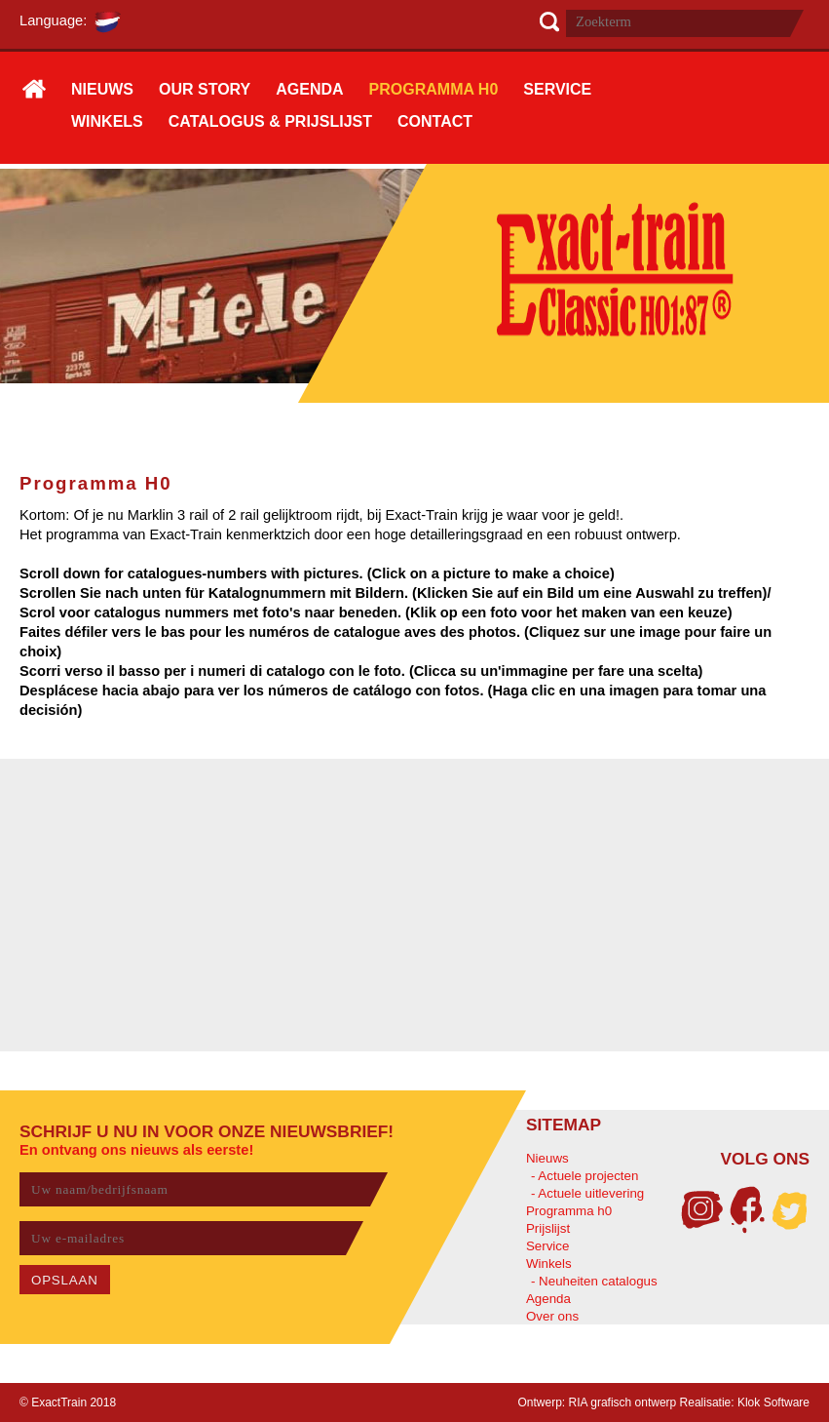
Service (547, 1246)
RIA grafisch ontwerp (623, 1402)
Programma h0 (569, 1211)
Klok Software (773, 1402)
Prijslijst (548, 1228)
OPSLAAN (64, 1280)
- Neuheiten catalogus (594, 1281)
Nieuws (547, 1158)
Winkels (549, 1263)
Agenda (548, 1298)
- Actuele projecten (584, 1175)
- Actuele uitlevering (587, 1193)
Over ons (552, 1316)
